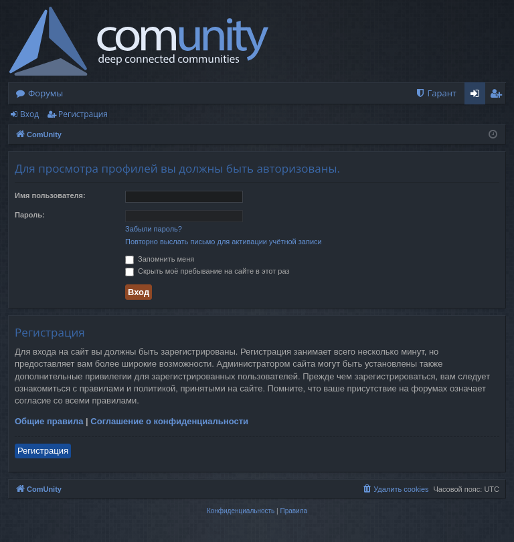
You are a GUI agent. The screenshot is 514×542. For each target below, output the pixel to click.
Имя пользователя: (50, 195)
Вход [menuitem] (477, 95)
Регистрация (83, 114)
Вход (29, 114)
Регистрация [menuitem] (499, 95)
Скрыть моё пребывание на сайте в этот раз (207, 271)
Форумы (45, 93)
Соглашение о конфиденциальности (169, 421)
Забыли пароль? (153, 229)
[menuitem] (435, 93)
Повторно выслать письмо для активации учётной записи (223, 242)
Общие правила (49, 421)
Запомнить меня (159, 259)
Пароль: (30, 215)
